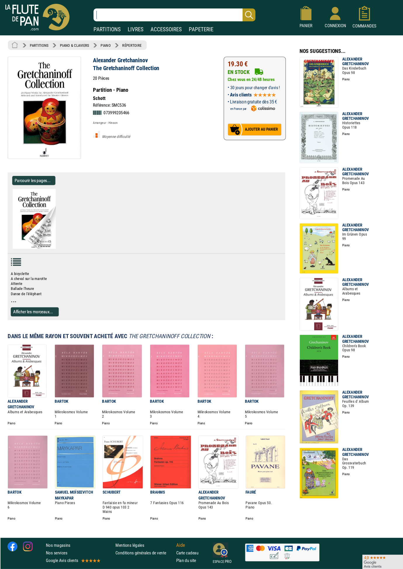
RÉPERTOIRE (131, 45)
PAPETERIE (201, 29)
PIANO (105, 45)
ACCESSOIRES (166, 29)
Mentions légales (129, 545)
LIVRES (135, 29)
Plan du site (186, 560)
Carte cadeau (187, 552)
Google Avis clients (73, 560)
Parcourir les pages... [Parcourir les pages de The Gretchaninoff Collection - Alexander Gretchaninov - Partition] (33, 180)
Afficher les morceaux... (33, 311)
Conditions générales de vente (144, 552)
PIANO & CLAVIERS (74, 45)
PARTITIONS (107, 29)
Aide (180, 545)
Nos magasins (58, 545)
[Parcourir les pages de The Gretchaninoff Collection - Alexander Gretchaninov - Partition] (58, 247)
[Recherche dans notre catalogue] (174, 14)
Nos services (56, 552)
